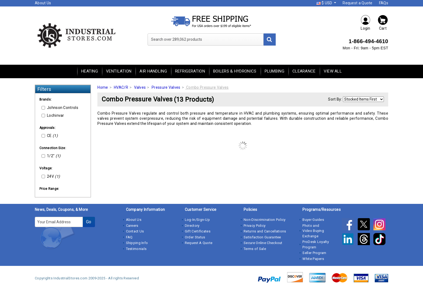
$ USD (324, 3)
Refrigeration (190, 71)
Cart (382, 22)
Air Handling (153, 71)
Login (365, 22)
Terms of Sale (255, 249)
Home (102, 87)
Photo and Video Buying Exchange (313, 231)
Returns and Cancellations (265, 231)
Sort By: (335, 99)
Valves (140, 87)
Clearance (304, 71)
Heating (89, 71)
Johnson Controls (60, 107)
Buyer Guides (313, 220)
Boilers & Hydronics (235, 71)
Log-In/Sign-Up (197, 220)
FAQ (129, 237)
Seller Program (314, 253)
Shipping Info (137, 243)
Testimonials (136, 249)
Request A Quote (199, 243)
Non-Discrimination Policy (265, 220)
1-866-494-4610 (368, 41)
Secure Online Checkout (263, 243)
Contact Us (135, 231)
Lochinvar (53, 115)
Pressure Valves (166, 87)
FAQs (383, 3)
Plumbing (274, 71)
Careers (132, 226)
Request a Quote (358, 3)
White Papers (313, 259)
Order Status (195, 237)
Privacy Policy (254, 226)
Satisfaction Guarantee (262, 237)
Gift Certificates (197, 231)
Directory (192, 226)
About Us (43, 3)
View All (333, 71)
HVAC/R (121, 87)
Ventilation (118, 71)
